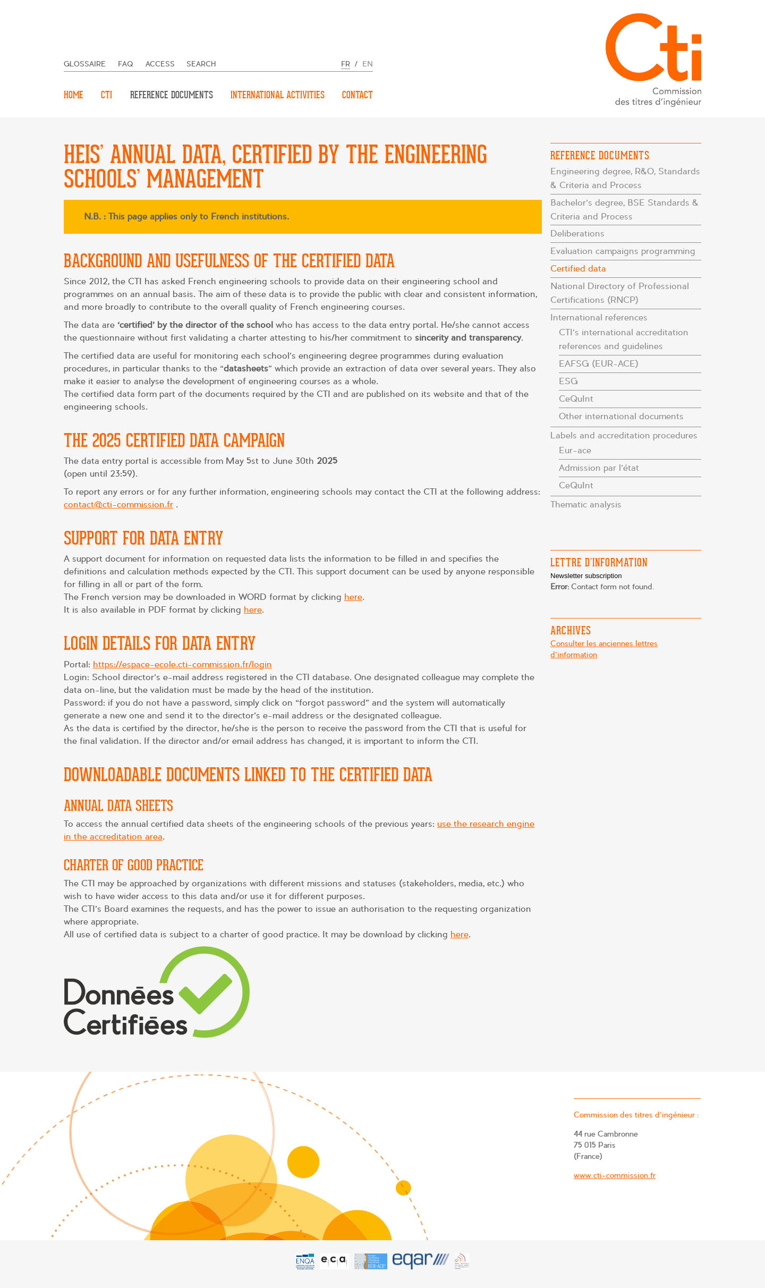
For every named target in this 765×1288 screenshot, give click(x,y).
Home (73, 95)
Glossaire (85, 64)
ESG (568, 381)
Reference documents (171, 95)
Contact (357, 95)
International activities (278, 95)
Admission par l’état (599, 467)
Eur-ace (575, 450)
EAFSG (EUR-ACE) (599, 363)
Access (160, 64)
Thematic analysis (586, 504)
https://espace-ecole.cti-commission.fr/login (182, 664)
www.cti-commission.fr (611, 1175)
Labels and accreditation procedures (624, 435)
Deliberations (577, 233)
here (353, 597)
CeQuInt (576, 398)
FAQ (125, 64)
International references (599, 317)
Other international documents (621, 416)
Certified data (578, 268)
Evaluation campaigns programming (622, 251)
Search (201, 64)
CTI (106, 95)
